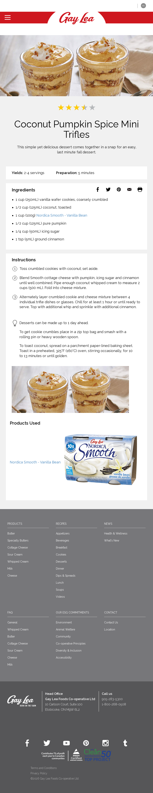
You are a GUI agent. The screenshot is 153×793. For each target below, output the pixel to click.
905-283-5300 (112, 699)
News (108, 523)
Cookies (61, 554)
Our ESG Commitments (72, 612)
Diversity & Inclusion (68, 650)
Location (109, 629)
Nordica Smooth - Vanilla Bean (61, 215)
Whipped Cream (18, 561)
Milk (10, 568)
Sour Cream (14, 554)
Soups (60, 589)
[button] (131, 6)
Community (63, 636)
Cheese (12, 575)
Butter (11, 533)
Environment (64, 622)
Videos (60, 596)
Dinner (60, 568)
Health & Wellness (115, 533)
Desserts (61, 561)
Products (14, 523)
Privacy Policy (38, 773)
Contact (110, 612)
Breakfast (61, 547)
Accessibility (64, 657)
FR (143, 6)
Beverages (62, 540)
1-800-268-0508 (114, 704)
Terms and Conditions (43, 768)
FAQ (10, 612)
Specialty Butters (18, 540)
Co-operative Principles (71, 643)
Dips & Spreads (65, 575)
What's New (111, 540)
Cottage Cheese (17, 547)
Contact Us (111, 622)
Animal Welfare (65, 629)
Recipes (61, 523)
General (12, 622)
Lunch (60, 582)
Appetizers (63, 533)
